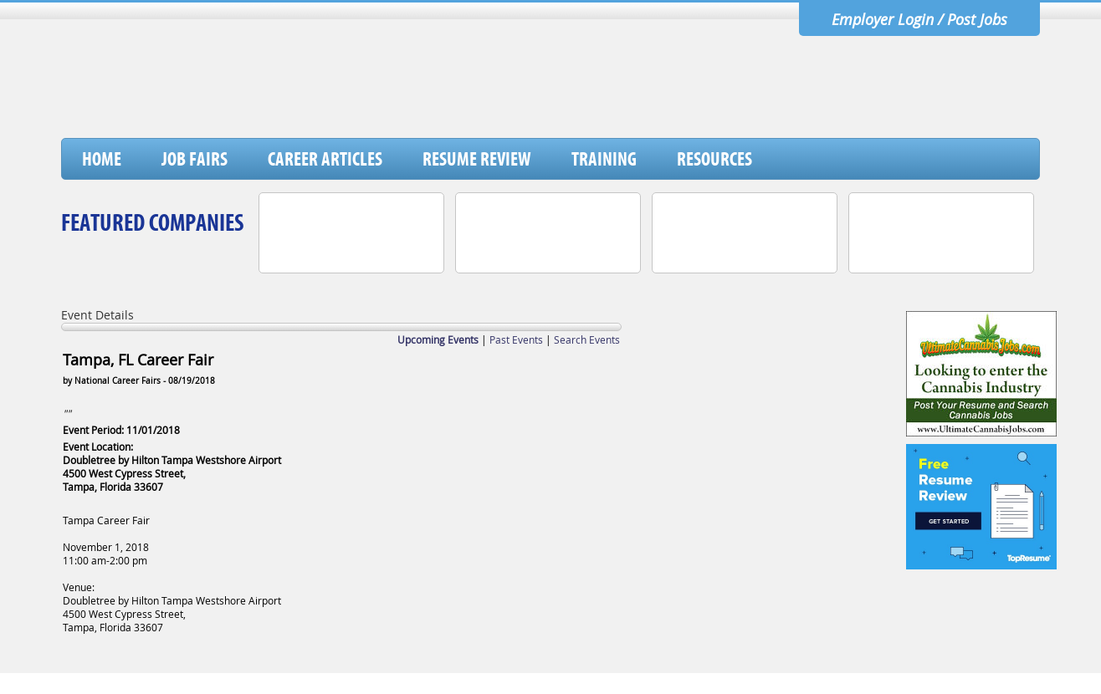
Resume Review (476, 159)
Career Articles (325, 159)
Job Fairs (194, 159)
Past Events (516, 339)
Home (101, 159)
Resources (714, 159)
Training (604, 159)
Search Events (587, 339)
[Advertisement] (734, 94)
